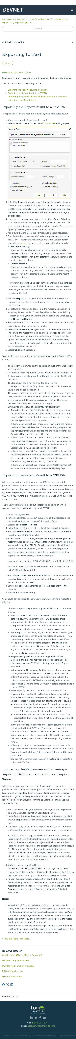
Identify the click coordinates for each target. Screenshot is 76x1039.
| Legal (53, 1036)
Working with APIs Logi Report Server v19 (22, 955)
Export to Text (49, 123)
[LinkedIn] (11, 984)
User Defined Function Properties (18, 966)
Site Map (72, 1036)
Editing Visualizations (12, 971)
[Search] (38, 28)
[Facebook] (3, 984)
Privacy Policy (62, 1036)
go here (24, 243)
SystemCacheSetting (12, 976)
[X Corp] (7, 984)
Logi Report (22, 19)
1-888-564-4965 (40, 1022)
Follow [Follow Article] (7, 63)
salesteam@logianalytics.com (41, 1025)
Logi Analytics (8, 19)
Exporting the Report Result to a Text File (27, 90)
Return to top (10, 996)
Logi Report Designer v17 (41, 19)
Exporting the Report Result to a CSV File (27, 93)
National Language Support (15, 960)
